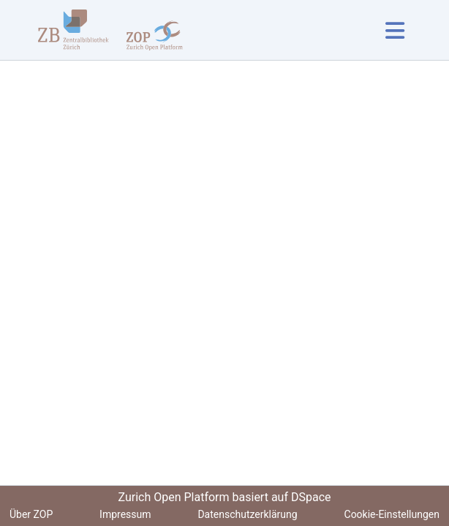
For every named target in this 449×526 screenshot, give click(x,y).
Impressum (125, 514)
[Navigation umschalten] (394, 30)
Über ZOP (31, 514)
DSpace (311, 497)
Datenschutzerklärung (247, 514)
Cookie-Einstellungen (391, 514)
